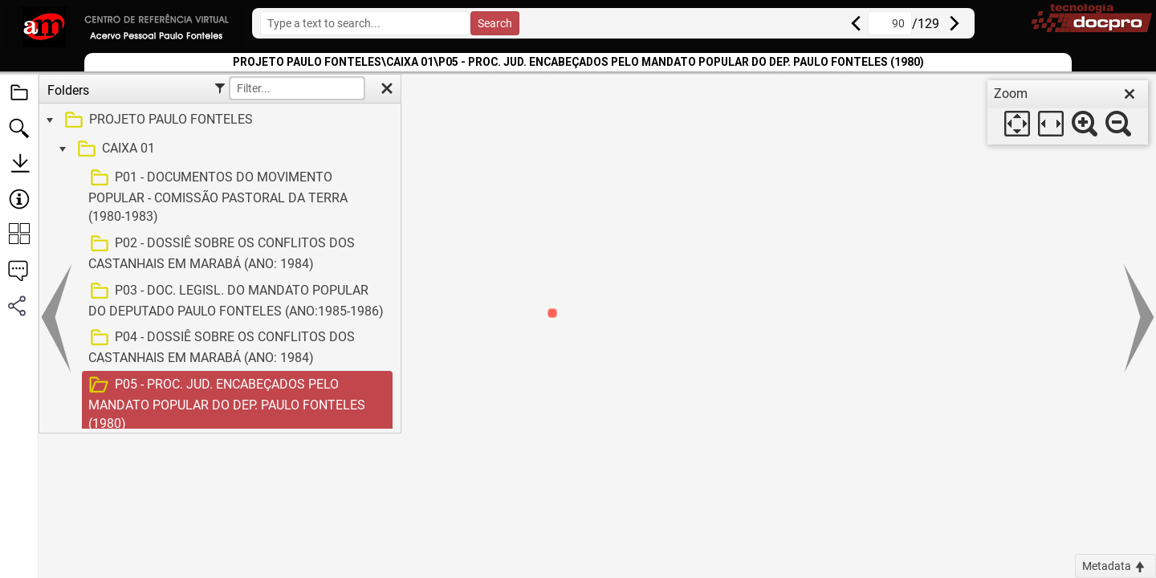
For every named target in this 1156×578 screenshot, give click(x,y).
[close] (1129, 94)
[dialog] (1067, 112)
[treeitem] (218, 120)
